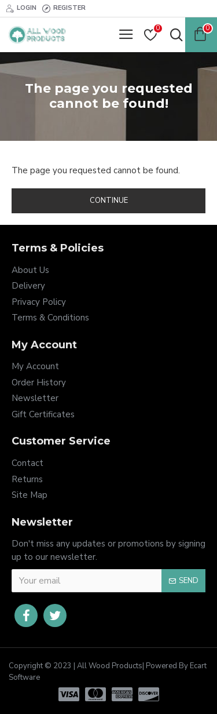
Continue (109, 200)
